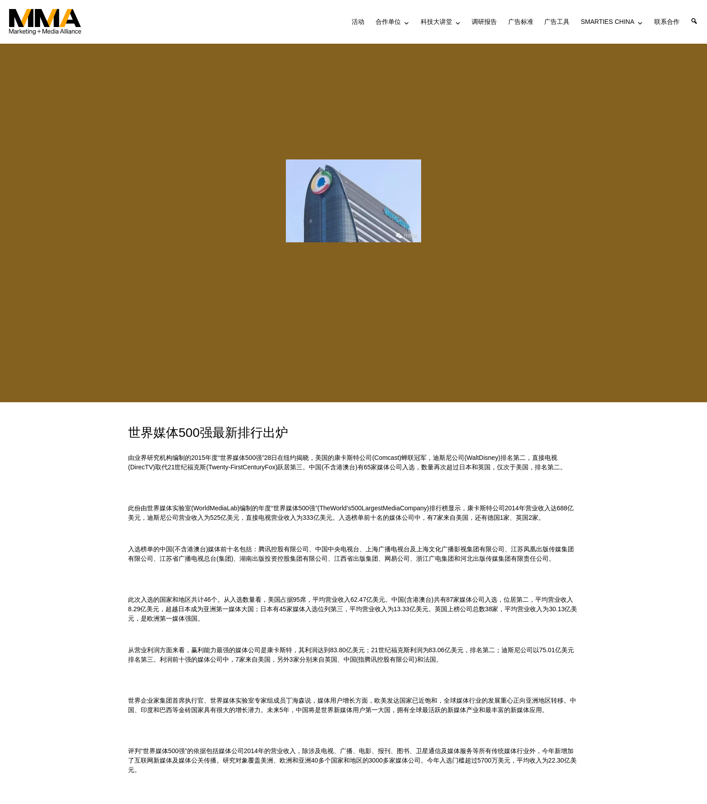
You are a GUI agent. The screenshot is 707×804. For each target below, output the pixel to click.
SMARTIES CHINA (607, 21)
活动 (358, 21)
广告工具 (556, 21)
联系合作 (666, 21)
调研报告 (484, 21)
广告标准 (520, 21)
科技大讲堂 (436, 21)
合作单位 (388, 21)
